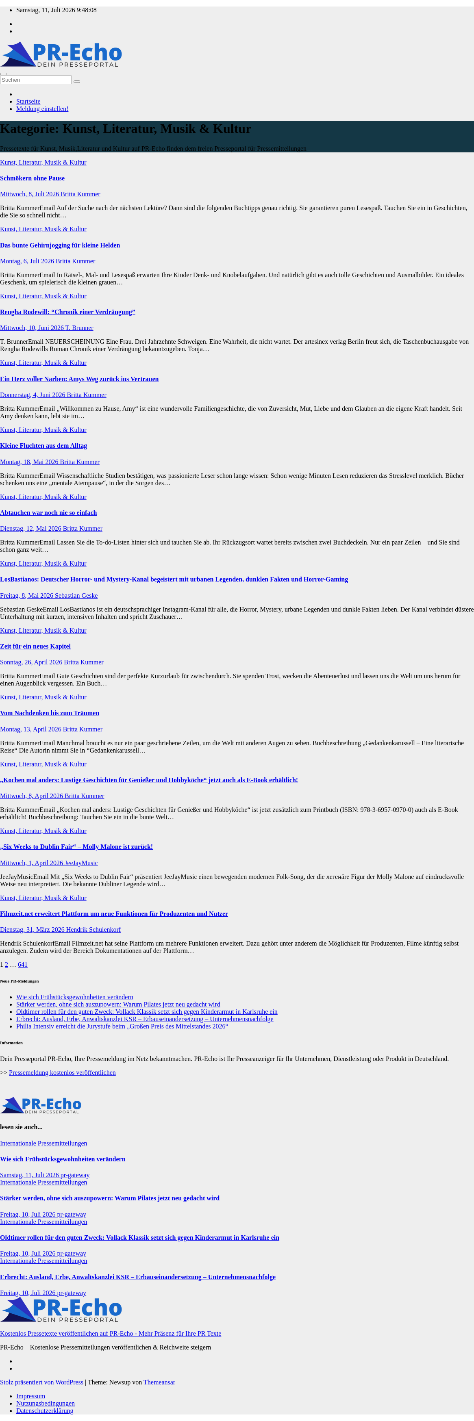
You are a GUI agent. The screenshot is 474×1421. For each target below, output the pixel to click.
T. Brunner (79, 327)
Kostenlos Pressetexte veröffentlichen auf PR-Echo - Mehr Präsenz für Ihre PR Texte (110, 1333)
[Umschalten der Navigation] (3, 74)
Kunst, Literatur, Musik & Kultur (43, 162)
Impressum (30, 1396)
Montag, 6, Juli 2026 (28, 261)
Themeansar (159, 1382)
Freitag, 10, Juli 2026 (28, 1214)
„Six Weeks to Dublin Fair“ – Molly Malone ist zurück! (76, 846)
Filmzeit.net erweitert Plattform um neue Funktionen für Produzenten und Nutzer (114, 913)
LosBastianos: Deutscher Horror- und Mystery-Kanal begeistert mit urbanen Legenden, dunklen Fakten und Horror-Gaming (174, 579)
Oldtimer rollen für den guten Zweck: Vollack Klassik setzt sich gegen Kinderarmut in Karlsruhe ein (147, 1011)
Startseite (28, 101)
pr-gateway (75, 1175)
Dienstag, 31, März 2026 (33, 929)
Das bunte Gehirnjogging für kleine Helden (60, 245)
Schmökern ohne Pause (32, 178)
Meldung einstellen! (42, 108)
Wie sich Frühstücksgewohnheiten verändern (74, 997)
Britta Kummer (80, 194)
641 (23, 964)
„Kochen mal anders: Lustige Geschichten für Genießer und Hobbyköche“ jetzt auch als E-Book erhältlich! (149, 780)
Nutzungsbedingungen (45, 1403)
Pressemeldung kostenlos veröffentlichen (62, 1072)
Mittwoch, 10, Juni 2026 (32, 327)
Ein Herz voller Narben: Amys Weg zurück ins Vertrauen (79, 378)
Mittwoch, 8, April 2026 (32, 795)
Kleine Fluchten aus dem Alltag (43, 445)
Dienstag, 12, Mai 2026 (31, 528)
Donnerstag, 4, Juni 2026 (33, 394)
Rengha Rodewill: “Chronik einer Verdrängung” (67, 311)
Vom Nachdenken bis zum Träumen (49, 712)
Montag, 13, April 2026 (31, 729)
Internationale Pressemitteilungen (43, 1143)
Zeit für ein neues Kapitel (35, 646)
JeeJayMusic (81, 862)
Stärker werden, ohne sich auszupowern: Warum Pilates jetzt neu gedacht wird (118, 1004)
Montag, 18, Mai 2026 (30, 461)
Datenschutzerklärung (44, 1410)
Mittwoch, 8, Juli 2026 (30, 194)
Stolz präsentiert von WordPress (42, 1382)
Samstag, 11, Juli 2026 (30, 1175)
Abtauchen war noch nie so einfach (48, 512)
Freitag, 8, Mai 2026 (27, 595)
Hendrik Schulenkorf (93, 929)
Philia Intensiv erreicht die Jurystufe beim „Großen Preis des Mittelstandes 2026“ (122, 1026)
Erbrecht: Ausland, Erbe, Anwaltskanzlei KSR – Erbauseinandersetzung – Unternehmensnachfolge (145, 1018)
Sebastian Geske (76, 595)
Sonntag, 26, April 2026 (32, 662)
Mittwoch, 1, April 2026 (32, 862)
